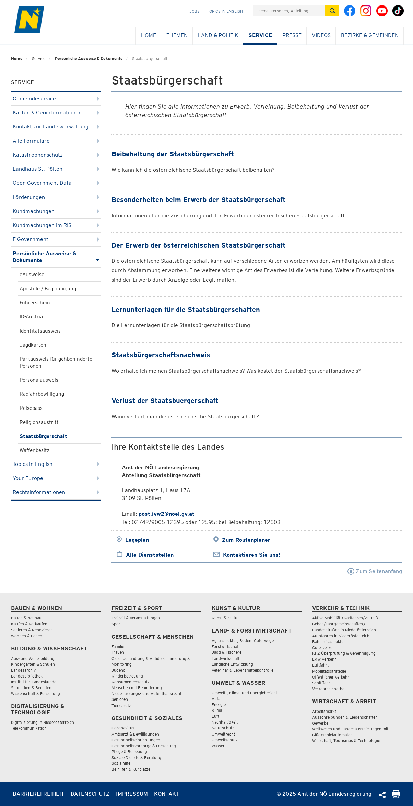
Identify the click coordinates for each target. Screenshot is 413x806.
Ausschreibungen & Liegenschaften (345, 717)
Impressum (132, 794)
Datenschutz (90, 794)
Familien (119, 646)
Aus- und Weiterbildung (33, 658)
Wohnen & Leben (26, 635)
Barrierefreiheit (38, 794)
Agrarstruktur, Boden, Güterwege (243, 640)
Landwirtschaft (225, 658)
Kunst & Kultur (225, 617)
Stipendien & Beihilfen (31, 687)
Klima (217, 710)
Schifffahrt (322, 682)
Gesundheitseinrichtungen (135, 739)
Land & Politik (218, 35)
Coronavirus (122, 727)
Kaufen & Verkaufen (29, 623)
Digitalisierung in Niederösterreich (42, 722)
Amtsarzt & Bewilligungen (135, 734)
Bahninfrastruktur (328, 641)
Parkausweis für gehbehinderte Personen (56, 362)
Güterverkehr (324, 647)
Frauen (117, 652)
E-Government (56, 239)
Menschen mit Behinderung (136, 687)
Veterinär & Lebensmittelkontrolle (242, 670)
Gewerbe (320, 723)
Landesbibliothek (27, 676)
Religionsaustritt (39, 422)
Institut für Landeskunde (33, 681)
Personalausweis (39, 380)
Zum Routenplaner (246, 540)
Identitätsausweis (40, 331)
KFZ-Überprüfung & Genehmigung (344, 653)
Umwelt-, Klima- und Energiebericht (244, 692)
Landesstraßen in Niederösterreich (344, 630)
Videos (321, 35)
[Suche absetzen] (332, 10)
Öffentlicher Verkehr (330, 677)
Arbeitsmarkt (324, 711)
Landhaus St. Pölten (56, 169)
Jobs (194, 11)
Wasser (218, 745)
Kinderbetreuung (127, 676)
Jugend (118, 670)
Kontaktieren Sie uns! (251, 554)
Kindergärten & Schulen (33, 664)
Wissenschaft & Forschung (35, 693)
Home (148, 35)
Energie (219, 704)
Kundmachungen (56, 211)
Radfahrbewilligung (42, 394)
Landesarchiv (23, 670)
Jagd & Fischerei (227, 652)
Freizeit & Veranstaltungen (135, 617)
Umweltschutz (225, 739)
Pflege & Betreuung (129, 751)
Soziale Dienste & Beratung (136, 757)
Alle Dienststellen (150, 554)
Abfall (217, 698)
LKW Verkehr (324, 659)
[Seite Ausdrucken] (396, 796)
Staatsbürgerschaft (43, 436)
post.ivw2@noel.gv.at (166, 514)
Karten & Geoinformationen (56, 112)
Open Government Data (56, 183)
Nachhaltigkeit (225, 722)
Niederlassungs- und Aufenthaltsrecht (146, 693)
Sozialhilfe (120, 763)
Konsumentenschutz (130, 681)
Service (260, 35)
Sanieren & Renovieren (32, 630)
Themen (177, 35)
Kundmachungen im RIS (56, 225)
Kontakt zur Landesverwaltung (56, 126)
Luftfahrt (320, 665)
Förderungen (56, 197)
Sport (116, 623)
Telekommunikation (29, 728)
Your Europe (56, 478)
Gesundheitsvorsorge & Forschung (143, 745)
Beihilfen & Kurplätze (130, 769)
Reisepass (31, 408)
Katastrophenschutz (56, 155)
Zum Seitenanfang (374, 571)
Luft (215, 716)
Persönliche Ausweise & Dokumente (88, 58)
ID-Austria (31, 317)
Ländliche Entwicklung (232, 664)
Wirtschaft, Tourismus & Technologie (346, 740)
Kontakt (166, 794)
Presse (292, 35)
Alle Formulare (56, 140)
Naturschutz (223, 727)
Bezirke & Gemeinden (370, 35)
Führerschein (35, 303)
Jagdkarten (33, 345)
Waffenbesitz (34, 450)
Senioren (119, 699)
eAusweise (32, 274)
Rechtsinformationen (56, 492)
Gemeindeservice (56, 98)
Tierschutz (121, 705)
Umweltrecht (223, 734)
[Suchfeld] (289, 10)
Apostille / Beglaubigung (48, 289)
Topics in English (225, 11)
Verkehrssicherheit (329, 688)
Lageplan (137, 540)
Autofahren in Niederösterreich (340, 635)
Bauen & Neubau (26, 617)
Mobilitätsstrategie (329, 671)
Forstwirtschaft (226, 646)
